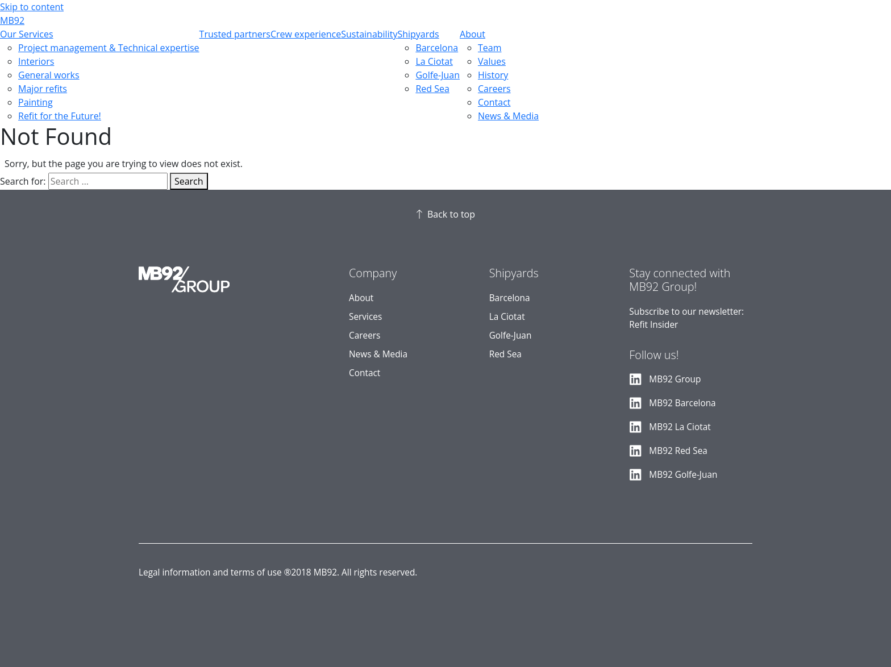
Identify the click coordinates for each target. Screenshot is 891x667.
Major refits (42, 88)
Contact (494, 102)
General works (49, 75)
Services (365, 317)
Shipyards (418, 34)
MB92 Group (675, 379)
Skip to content (32, 7)
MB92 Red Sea (678, 451)
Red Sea (432, 88)
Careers (494, 88)
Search (188, 181)
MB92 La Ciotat (679, 427)
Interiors (36, 61)
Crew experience (305, 34)
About (472, 34)
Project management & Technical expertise (108, 47)
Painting (35, 102)
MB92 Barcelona (682, 403)
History (493, 75)
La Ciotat (433, 61)
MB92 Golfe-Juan (683, 475)
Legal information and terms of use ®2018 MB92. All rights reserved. (278, 572)
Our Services (26, 34)
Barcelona (436, 47)
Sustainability (369, 34)
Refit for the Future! (59, 116)
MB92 (12, 20)
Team (490, 47)
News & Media (508, 116)
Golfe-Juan (437, 75)
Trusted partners (234, 34)
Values (492, 61)
